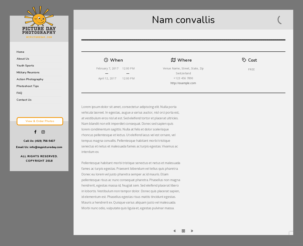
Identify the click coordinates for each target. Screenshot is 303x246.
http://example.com (183, 83)
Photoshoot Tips (28, 86)
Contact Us (24, 100)
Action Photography (30, 79)
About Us (23, 59)
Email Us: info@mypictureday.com (39, 147)
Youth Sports (25, 65)
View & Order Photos (40, 121)
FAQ (19, 93)
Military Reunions (28, 72)
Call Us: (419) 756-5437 (39, 141)
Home (20, 52)
